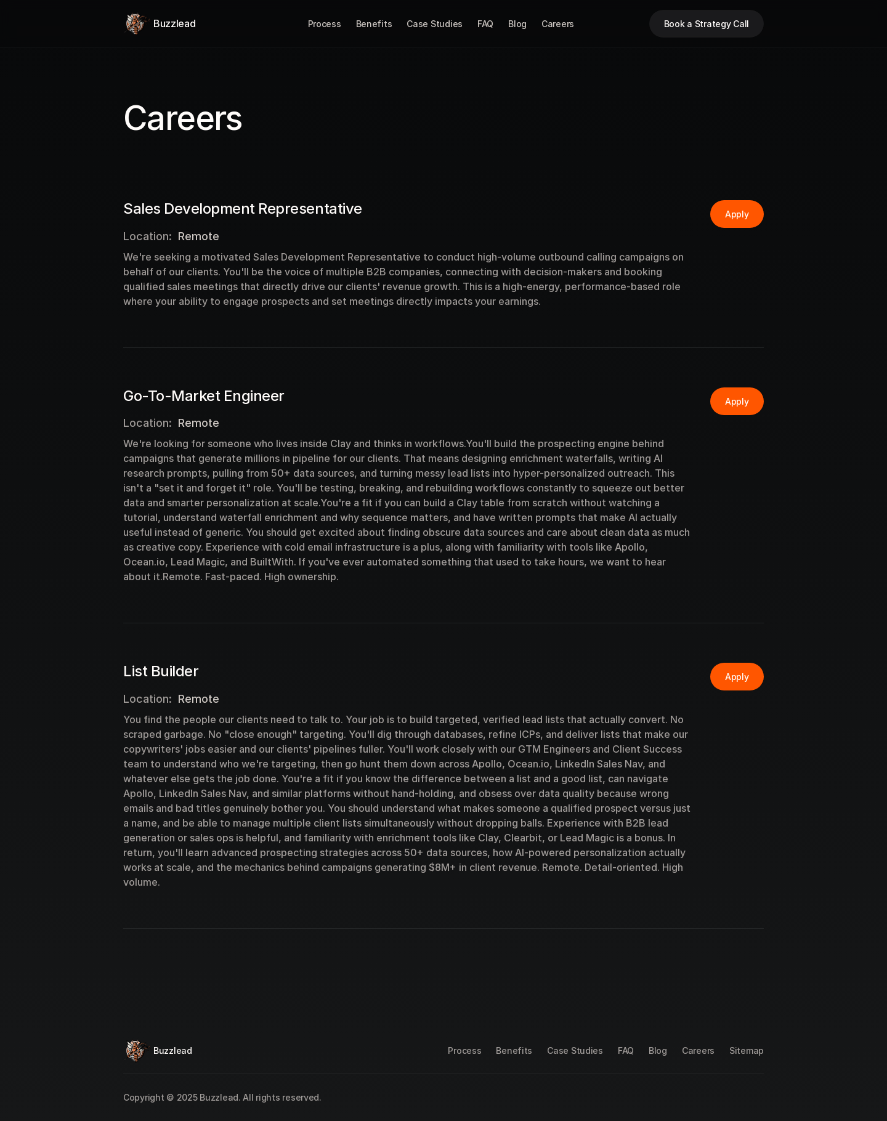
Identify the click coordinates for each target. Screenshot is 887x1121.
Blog (517, 23)
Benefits (374, 23)
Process (324, 23)
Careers (557, 23)
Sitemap (746, 1050)
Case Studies (435, 23)
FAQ (485, 23)
